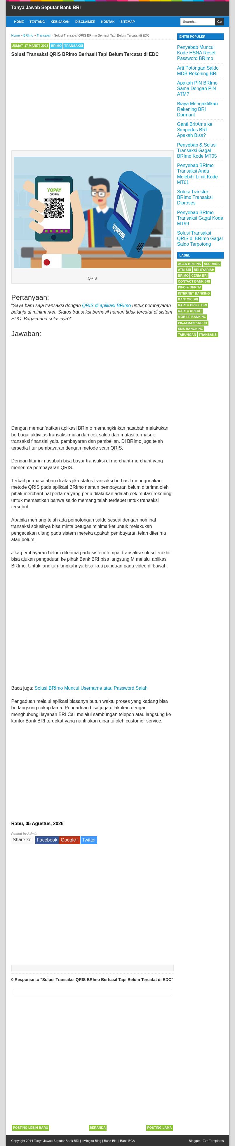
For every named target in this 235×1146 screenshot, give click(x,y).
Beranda (98, 1127)
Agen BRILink (189, 264)
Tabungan (187, 334)
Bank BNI (110, 1140)
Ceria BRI (199, 275)
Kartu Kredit (190, 311)
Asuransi (212, 264)
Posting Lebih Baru (30, 1127)
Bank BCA (127, 1140)
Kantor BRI (188, 299)
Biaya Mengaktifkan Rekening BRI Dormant (197, 109)
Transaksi (73, 45)
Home (19, 21)
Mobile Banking (192, 317)
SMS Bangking (190, 329)
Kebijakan (60, 21)
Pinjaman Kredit (193, 323)
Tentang (37, 21)
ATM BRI (184, 269)
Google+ (70, 839)
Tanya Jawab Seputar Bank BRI (46, 7)
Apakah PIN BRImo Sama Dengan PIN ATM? (197, 88)
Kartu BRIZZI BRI (192, 305)
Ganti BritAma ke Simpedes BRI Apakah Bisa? (195, 130)
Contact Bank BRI (194, 281)
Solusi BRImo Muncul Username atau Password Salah (91, 688)
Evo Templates (213, 1140)
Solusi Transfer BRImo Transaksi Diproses (195, 197)
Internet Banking (194, 293)
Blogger (194, 1140)
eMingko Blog (91, 1140)
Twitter (89, 839)
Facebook (47, 839)
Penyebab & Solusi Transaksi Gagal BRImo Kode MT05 (197, 150)
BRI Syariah (204, 269)
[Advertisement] (92, 102)
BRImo (56, 45)
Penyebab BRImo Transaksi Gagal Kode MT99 (200, 218)
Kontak (108, 21)
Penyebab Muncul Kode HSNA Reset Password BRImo (196, 53)
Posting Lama (159, 1127)
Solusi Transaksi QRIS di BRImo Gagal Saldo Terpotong (200, 238)
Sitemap (128, 21)
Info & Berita (189, 287)
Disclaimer (85, 21)
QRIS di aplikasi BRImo (106, 305)
